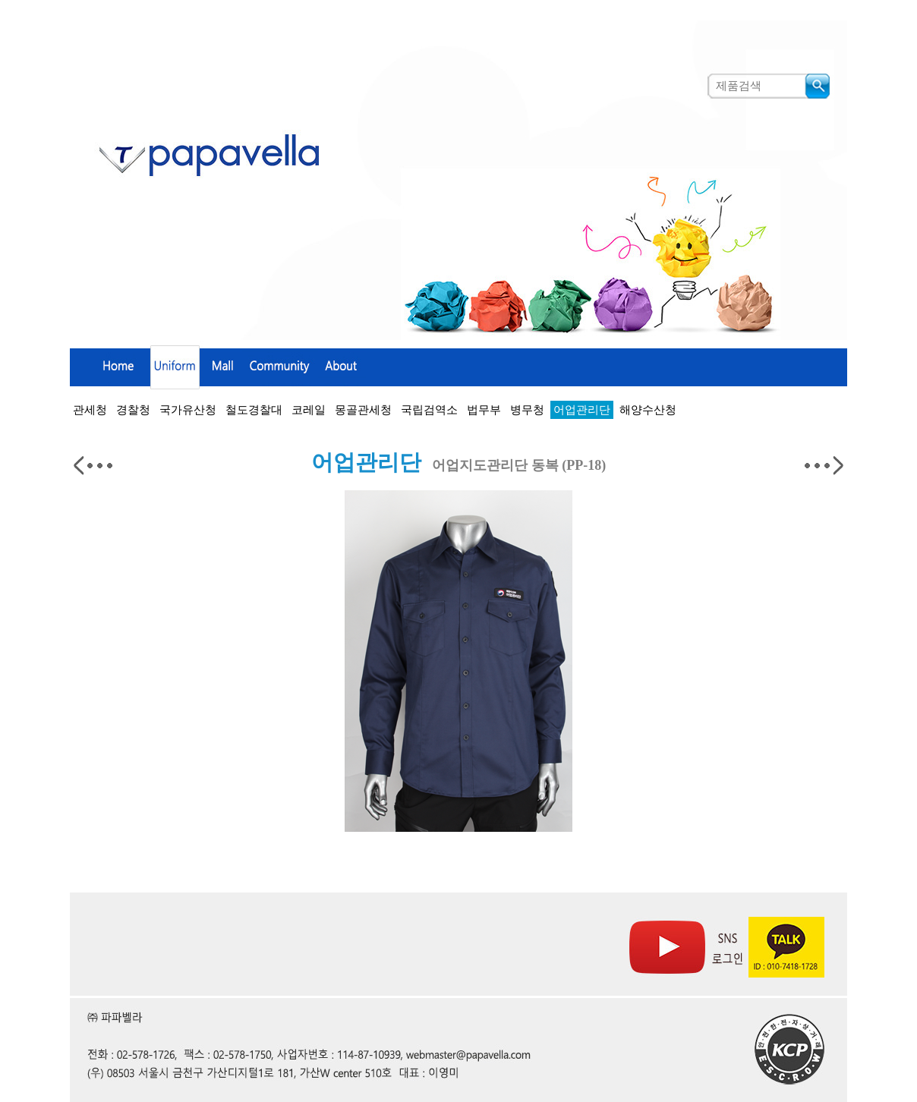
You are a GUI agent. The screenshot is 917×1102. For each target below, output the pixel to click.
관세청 (90, 410)
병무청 (527, 410)
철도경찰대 (253, 410)
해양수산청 (647, 410)
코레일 (308, 410)
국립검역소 (429, 410)
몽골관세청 (363, 410)
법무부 (484, 410)
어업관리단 (581, 410)
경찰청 (133, 410)
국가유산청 (187, 410)
